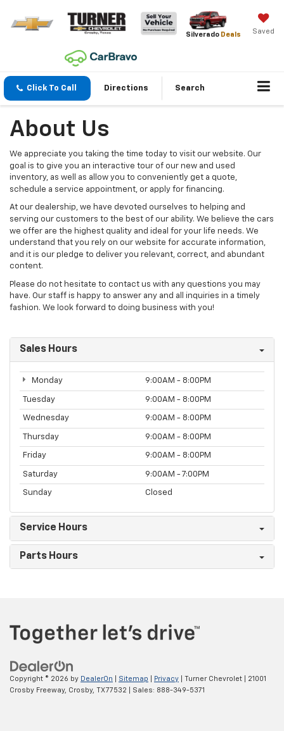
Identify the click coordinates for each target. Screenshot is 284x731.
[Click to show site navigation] (264, 88)
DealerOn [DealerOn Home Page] (97, 678)
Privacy (166, 678)
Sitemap (133, 678)
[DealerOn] (42, 666)
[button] (47, 88)
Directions (126, 88)
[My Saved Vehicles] (263, 25)
